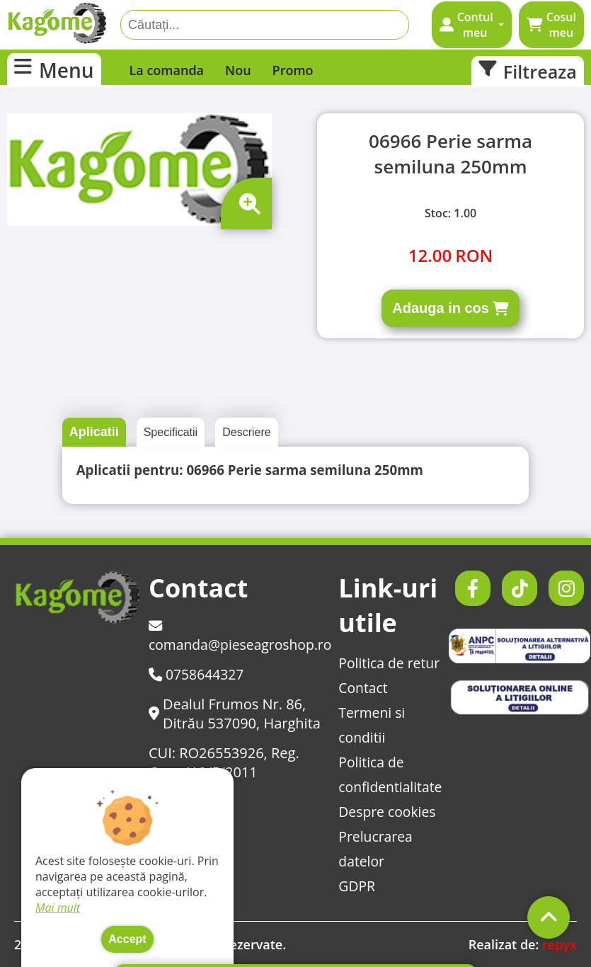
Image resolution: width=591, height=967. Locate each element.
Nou (238, 70)
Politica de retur (397, 663)
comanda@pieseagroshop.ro (243, 636)
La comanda (167, 70)
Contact (370, 687)
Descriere (246, 432)
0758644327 (198, 674)
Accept (127, 939)
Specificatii (170, 432)
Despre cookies (395, 811)
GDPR (364, 886)
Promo (293, 70)
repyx (559, 944)
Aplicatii (94, 432)
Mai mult (57, 907)
